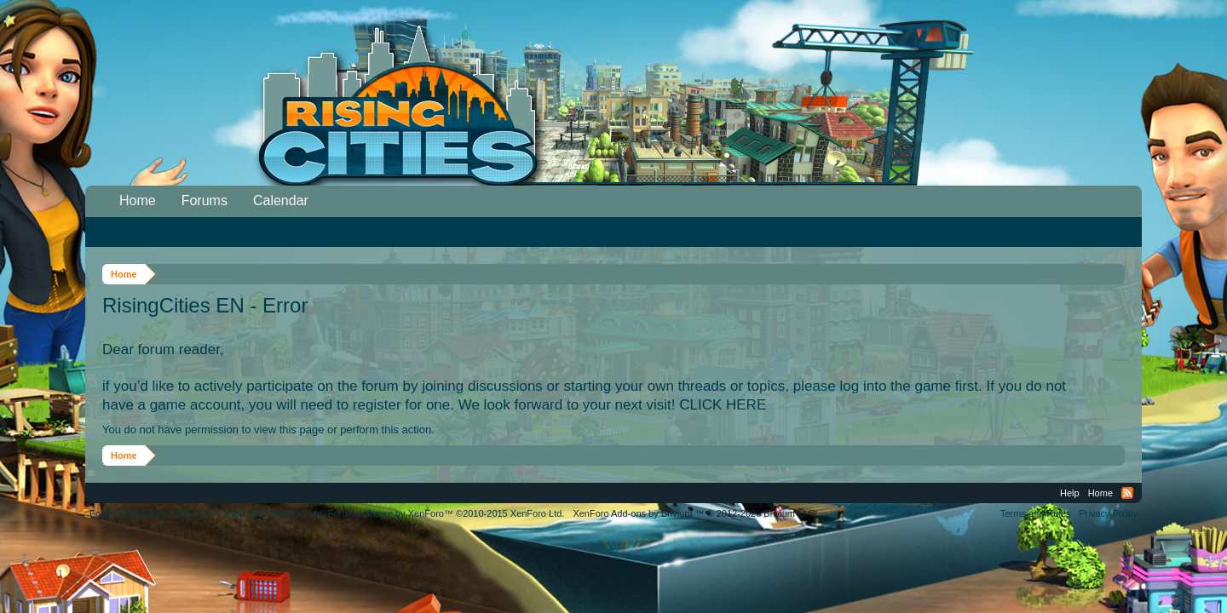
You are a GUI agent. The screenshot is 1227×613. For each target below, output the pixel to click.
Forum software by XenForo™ (446, 513)
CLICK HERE (722, 405)
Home (137, 200)
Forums (204, 200)
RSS (1127, 493)
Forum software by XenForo (207, 513)
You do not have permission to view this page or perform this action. (268, 429)
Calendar (280, 200)
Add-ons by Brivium (695, 513)
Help (1070, 493)
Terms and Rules (1035, 513)
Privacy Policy (1109, 513)
